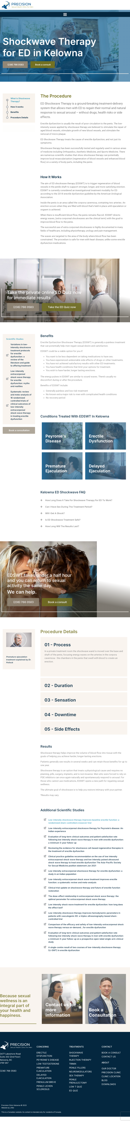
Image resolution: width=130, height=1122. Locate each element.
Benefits (15, 117)
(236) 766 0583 (8, 1076)
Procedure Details (19, 123)
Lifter (12, 1113)
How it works (17, 112)
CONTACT (107, 1052)
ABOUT (105, 1067)
